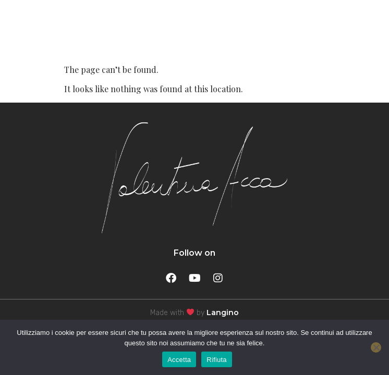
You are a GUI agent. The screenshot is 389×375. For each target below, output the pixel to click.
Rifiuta (216, 360)
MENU (349, 29)
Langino (222, 312)
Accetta (179, 360)
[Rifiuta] (376, 347)
